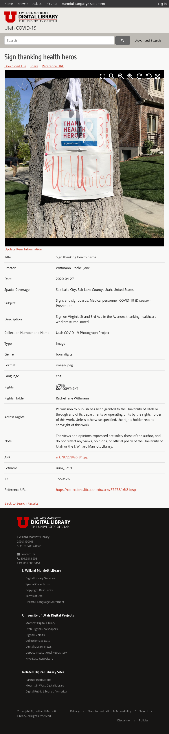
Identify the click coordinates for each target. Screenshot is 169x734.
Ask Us (37, 4)
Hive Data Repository (39, 658)
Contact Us (26, 554)
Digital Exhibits (35, 635)
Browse (22, 4)
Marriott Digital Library (40, 623)
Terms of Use (34, 596)
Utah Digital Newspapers (42, 629)
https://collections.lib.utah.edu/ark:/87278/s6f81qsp (96, 489)
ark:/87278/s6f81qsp (72, 457)
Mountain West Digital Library (45, 685)
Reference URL (53, 66)
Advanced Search (148, 40)
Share (34, 66)
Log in (162, 4)
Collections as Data (38, 641)
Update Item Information (23, 249)
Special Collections (38, 584)
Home (8, 4)
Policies (144, 720)
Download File (15, 66)
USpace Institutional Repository (46, 653)
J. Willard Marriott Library (33, 537)
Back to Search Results (21, 503)
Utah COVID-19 (20, 28)
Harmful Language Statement (83, 4)
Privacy (75, 711)
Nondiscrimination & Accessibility (109, 711)
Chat (52, 4)
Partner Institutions (38, 680)
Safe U (143, 711)
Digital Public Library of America (46, 691)
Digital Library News (38, 647)
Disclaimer (124, 720)
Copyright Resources (39, 590)
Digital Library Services (40, 578)
